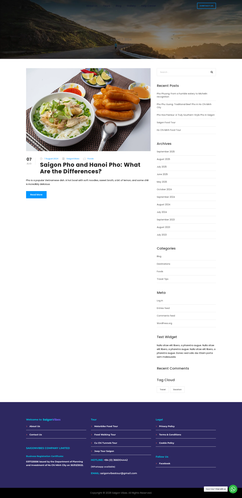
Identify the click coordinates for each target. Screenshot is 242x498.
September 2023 (166, 219)
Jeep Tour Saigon (102, 451)
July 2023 (162, 234)
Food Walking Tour (103, 434)
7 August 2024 (51, 158)
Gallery (131, 6)
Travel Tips (162, 279)
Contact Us (206, 5)
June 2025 (162, 174)
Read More (36, 194)
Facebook (163, 463)
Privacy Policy (165, 426)
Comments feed (166, 315)
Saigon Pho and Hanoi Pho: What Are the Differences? (90, 168)
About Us (92, 6)
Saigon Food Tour (166, 122)
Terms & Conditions (168, 434)
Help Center (148, 6)
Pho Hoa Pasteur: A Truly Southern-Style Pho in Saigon (186, 114)
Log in (160, 300)
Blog (118, 6)
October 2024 (164, 189)
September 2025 (166, 151)
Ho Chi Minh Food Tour (169, 130)
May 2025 (162, 181)
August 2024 (163, 204)
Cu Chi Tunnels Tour (104, 443)
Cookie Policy (165, 443)
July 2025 (162, 166)
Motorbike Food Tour (104, 426)
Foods (91, 158)
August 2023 (163, 227)
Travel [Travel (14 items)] (163, 389)
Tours (106, 6)
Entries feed (163, 308)
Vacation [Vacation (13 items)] (177, 389)
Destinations (163, 263)
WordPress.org (164, 323)
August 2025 (163, 159)
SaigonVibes (73, 158)
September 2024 (166, 196)
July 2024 (162, 212)
